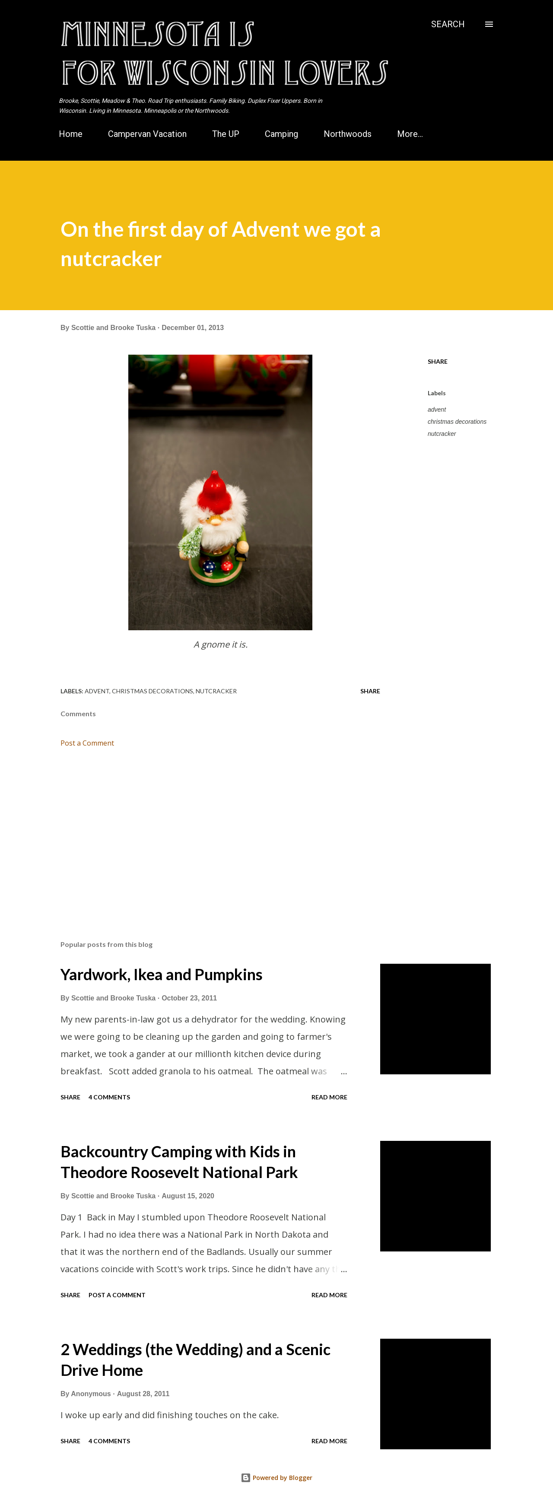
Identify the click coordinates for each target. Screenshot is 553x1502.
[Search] (448, 24)
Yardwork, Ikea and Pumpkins (161, 974)
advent (437, 409)
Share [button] (438, 361)
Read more (329, 1097)
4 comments (109, 1097)
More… (410, 134)
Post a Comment (87, 743)
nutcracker (442, 433)
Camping (281, 134)
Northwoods (348, 134)
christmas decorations (457, 421)
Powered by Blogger (276, 1477)
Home (71, 134)
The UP (225, 134)
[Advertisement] (206, 832)
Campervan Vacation (147, 134)
